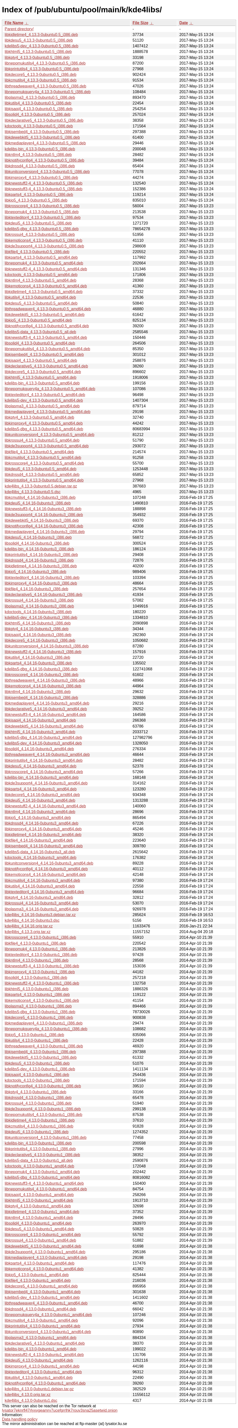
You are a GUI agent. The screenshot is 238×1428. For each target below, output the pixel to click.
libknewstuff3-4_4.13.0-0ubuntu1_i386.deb (42, 966)
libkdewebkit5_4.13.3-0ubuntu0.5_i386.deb (42, 137)
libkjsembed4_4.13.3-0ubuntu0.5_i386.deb (42, 132)
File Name (14, 23)
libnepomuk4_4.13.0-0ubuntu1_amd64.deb (42, 1172)
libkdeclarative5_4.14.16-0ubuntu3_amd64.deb (46, 709)
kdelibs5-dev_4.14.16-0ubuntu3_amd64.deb (43, 743)
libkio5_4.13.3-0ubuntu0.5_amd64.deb (38, 320)
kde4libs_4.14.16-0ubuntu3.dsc (32, 920)
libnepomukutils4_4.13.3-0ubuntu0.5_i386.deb (45, 63)
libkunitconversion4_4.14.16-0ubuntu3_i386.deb (47, 646)
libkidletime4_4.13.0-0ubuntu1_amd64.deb (42, 1212)
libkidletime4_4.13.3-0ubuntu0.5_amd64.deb (44, 292)
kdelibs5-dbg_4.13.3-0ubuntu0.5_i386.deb (42, 229)
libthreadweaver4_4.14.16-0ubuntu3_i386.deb (45, 680)
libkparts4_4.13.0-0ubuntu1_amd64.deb (39, 1263)
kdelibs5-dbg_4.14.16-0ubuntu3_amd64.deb (43, 737)
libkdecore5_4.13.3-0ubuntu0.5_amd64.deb (43, 372)
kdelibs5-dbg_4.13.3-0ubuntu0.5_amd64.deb (44, 429)
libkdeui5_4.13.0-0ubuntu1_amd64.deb (39, 1360)
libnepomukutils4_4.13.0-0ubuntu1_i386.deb (43, 1115)
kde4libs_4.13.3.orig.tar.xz (28, 932)
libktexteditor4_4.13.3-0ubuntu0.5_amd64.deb (45, 395)
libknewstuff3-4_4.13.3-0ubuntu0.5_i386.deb (44, 189)
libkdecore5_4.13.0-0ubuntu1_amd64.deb (41, 1286)
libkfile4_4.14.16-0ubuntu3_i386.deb (36, 589)
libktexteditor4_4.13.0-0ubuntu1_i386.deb (41, 955)
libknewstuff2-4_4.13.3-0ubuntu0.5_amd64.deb (46, 269)
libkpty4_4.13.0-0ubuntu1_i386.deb (35, 1092)
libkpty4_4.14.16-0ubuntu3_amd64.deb (39, 897)
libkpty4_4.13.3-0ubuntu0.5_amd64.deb (39, 417)
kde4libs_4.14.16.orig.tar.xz (29, 926)
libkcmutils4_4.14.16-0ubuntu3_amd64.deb (42, 880)
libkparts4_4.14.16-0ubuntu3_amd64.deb (41, 789)
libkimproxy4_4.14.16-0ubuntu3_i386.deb (41, 583)
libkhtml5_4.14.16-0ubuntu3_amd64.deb (40, 732)
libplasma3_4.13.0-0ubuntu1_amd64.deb (40, 1338)
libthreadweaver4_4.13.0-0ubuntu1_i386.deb (44, 1046)
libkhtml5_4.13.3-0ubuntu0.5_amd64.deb (40, 377)
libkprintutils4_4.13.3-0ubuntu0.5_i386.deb (42, 69)
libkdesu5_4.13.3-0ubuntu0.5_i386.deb (39, 40)
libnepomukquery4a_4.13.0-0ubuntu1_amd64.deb (48, 1315)
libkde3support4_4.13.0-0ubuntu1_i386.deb (43, 1109)
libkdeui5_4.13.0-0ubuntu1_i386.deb (36, 1132)
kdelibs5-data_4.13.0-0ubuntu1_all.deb (39, 1160)
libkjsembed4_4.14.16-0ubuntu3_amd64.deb (44, 846)
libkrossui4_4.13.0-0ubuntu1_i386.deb (38, 1103)
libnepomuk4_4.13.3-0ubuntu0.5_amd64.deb (44, 263)
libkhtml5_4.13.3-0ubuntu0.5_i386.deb (38, 52)
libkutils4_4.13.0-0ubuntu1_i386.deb (36, 1040)
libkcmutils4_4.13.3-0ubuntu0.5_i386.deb (41, 80)
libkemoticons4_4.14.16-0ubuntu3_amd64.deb (45, 874)
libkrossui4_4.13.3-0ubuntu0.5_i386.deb (40, 234)
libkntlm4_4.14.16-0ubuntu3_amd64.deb (40, 812)
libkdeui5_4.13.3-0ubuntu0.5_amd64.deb (40, 469)
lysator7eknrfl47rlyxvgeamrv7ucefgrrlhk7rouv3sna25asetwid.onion (60, 1410)
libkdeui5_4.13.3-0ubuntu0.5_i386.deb (38, 223)
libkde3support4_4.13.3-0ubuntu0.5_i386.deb (44, 246)
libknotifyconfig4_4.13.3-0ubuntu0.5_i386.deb (44, 160)
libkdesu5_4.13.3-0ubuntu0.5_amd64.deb (41, 303)
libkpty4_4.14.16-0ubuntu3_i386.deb (36, 629)
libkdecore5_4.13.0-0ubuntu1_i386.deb (39, 1017)
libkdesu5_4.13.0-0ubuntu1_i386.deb (37, 1063)
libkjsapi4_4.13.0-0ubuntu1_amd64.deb (39, 1195)
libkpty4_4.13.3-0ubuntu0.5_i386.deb (37, 57)
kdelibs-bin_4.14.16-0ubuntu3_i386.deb (39, 549)
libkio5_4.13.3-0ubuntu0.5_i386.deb (36, 200)
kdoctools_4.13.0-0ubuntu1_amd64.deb (39, 1166)
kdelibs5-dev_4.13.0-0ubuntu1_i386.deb (40, 1069)
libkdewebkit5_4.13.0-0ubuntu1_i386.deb (41, 1057)
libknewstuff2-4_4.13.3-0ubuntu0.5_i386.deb (44, 183)
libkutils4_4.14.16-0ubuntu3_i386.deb (37, 657)
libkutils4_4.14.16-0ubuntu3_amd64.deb (40, 886)
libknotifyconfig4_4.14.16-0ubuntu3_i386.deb (44, 526)
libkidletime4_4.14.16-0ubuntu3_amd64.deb (43, 835)
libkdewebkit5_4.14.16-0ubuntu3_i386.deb (42, 520)
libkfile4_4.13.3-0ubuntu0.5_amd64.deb (39, 452)
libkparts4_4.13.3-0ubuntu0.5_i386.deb (39, 194)
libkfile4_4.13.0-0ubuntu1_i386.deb (35, 943)
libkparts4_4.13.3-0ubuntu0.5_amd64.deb (41, 257)
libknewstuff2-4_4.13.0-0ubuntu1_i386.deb (42, 983)
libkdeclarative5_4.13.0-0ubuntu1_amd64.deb (45, 1343)
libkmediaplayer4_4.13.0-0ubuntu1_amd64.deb (46, 1257)
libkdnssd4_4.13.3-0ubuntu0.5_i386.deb (40, 166)
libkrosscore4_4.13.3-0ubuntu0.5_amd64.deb (44, 463)
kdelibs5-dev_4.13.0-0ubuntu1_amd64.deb (42, 1297)
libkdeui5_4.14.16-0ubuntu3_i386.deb (38, 503)
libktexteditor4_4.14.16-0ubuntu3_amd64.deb (44, 892)
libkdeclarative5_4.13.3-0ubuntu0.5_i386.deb (44, 120)
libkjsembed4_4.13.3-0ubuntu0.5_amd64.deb (44, 354)
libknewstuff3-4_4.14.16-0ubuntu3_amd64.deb (45, 715)
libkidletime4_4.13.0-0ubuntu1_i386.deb (40, 1120)
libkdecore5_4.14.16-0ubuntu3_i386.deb (40, 640)
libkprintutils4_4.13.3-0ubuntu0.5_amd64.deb (44, 480)
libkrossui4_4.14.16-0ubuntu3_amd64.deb (41, 903)
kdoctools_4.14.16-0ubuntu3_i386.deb (38, 612)
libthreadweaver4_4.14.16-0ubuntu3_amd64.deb (47, 754)
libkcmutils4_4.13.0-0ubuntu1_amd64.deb (41, 1320)
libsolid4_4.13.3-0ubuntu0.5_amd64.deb (40, 343)
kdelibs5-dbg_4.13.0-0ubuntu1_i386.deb (40, 1012)
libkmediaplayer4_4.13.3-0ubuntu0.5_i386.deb (45, 143)
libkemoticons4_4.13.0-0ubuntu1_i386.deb (42, 1000)
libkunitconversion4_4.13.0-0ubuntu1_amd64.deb (48, 1332)
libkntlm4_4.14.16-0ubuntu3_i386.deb (38, 692)
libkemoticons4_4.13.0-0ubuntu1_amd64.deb (44, 1269)
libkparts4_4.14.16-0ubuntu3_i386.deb (38, 663)
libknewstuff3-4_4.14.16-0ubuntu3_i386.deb (43, 509)
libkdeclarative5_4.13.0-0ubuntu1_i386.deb (42, 1155)
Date (183, 23)
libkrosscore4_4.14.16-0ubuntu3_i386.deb (41, 675)
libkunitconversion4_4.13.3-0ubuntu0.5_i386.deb (47, 172)
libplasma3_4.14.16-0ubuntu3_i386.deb (39, 606)
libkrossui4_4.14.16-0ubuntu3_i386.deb (39, 600)
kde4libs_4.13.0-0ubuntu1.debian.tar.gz (39, 1389)
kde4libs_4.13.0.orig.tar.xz (28, 1395)
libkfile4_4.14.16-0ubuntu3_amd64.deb (39, 840)
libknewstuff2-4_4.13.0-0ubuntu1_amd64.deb (44, 1355)
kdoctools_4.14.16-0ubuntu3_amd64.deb (40, 857)
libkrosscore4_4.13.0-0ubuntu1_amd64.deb (43, 1235)
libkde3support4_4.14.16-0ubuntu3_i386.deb (44, 515)
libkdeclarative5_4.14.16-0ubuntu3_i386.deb (43, 594)
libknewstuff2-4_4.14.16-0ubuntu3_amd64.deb (45, 806)
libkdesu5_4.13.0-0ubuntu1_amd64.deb (39, 1229)
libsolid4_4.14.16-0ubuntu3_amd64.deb (39, 749)
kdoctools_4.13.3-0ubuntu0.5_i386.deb (39, 126)
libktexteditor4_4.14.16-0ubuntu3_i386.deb (42, 577)
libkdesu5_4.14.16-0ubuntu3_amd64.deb (40, 766)
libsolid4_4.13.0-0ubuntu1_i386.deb (36, 977)
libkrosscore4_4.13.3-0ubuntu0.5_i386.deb (42, 206)
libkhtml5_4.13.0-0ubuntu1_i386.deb (36, 989)
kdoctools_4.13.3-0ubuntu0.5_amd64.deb (41, 275)
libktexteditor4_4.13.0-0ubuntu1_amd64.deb (43, 1372)
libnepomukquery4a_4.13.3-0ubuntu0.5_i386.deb (48, 92)
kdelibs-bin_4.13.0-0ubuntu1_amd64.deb (40, 1349)
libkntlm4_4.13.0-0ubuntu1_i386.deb (36, 960)
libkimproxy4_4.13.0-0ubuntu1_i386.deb (40, 972)
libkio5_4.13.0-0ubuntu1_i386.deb (34, 1035)
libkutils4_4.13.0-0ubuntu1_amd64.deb (39, 1378)
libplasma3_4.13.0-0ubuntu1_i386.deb (38, 1006)
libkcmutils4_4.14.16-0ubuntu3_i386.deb (40, 497)
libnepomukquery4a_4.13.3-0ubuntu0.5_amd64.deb (50, 389)
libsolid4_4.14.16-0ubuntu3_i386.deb (37, 543)
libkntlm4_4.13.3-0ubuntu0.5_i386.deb (38, 155)
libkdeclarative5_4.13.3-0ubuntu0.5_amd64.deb (46, 366)
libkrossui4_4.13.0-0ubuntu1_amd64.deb (40, 1240)
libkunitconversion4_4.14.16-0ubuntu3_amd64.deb (49, 863)
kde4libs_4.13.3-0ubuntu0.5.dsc (33, 492)
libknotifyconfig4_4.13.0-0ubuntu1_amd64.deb (45, 1383)
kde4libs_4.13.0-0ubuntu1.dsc (31, 1400)
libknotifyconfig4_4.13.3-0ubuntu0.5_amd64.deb (47, 326)
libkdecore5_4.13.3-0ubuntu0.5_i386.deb (40, 74)
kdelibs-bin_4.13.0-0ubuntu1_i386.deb (38, 1143)
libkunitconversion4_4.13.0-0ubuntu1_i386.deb (45, 1137)
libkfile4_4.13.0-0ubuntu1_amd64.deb (38, 1280)
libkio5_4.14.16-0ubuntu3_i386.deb (35, 572)
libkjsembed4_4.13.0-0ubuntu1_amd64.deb (43, 1292)
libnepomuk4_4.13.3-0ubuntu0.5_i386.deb (42, 212)
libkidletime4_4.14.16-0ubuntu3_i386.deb (41, 566)
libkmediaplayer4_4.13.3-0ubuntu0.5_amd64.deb (47, 412)
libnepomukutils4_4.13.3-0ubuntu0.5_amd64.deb (47, 349)
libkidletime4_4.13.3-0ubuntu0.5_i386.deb (41, 35)
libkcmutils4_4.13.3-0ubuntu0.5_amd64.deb (43, 457)
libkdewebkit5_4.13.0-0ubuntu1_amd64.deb (43, 1246)
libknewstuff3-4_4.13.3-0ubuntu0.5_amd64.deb (46, 337)
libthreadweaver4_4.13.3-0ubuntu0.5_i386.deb (45, 86)
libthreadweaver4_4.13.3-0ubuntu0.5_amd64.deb (48, 309)
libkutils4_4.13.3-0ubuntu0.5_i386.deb (38, 103)
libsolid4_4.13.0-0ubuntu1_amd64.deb (38, 1223)
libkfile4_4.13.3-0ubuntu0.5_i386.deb (37, 252)
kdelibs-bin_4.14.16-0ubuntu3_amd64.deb (42, 777)
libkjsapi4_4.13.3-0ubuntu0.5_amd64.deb (41, 360)
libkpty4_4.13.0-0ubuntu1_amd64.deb (38, 1206)
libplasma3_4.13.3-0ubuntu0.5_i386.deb (40, 97)
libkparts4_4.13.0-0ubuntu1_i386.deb (37, 995)
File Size (140, 23)
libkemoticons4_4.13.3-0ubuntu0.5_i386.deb (43, 240)
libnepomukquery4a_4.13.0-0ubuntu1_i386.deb (46, 1029)
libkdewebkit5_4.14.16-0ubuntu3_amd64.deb (44, 726)
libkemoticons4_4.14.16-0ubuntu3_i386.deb (43, 686)
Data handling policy (19, 1419)
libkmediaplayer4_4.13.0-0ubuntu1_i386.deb (44, 1023)
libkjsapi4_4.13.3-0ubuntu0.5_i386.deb (38, 109)
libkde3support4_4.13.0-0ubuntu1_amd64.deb (45, 1252)
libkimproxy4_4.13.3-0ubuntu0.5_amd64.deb (44, 423)
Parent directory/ (19, 29)
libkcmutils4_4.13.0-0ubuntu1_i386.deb (39, 1126)
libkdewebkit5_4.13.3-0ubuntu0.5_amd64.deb (45, 315)
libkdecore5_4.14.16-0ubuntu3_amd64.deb (42, 795)
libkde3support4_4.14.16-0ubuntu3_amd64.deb (46, 783)
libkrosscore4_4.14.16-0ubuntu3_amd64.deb (44, 772)
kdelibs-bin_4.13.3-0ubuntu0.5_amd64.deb (42, 383)
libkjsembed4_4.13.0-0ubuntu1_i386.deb (40, 1052)
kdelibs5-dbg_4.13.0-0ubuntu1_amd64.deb (42, 1177)
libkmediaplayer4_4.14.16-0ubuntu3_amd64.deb (47, 703)
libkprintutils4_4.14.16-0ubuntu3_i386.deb (41, 555)
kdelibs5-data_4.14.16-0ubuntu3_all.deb (40, 852)
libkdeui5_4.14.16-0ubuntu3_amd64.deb (40, 800)
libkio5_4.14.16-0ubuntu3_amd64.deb (38, 818)
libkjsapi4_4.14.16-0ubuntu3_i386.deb (38, 635)
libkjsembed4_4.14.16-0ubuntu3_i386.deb (41, 698)
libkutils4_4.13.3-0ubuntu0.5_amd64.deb (40, 297)
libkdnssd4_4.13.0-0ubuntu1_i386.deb (38, 1098)
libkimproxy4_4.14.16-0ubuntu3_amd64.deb (43, 829)
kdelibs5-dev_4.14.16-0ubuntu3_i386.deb (41, 617)
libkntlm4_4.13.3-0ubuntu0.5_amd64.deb (40, 280)
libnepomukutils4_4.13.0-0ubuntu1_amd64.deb (46, 1189)
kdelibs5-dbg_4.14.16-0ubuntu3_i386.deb (41, 669)
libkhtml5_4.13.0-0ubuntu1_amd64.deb (39, 1200)
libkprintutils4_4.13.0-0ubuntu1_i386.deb (40, 1149)
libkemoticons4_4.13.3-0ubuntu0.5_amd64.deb (46, 286)
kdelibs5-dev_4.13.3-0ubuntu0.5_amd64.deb (44, 400)
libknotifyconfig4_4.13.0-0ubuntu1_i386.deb (43, 1086)
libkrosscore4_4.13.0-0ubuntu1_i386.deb (40, 937)
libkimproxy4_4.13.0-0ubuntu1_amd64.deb (42, 1366)
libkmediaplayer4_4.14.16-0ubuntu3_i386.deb (45, 532)
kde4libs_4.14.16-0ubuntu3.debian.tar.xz (40, 915)
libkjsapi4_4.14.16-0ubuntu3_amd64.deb (40, 720)
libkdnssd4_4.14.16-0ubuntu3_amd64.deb (41, 823)
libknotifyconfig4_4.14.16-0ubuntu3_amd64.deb (46, 869)
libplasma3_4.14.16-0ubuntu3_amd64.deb (42, 909)
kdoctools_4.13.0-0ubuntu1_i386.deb (37, 1080)
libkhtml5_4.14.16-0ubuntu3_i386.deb (38, 623)
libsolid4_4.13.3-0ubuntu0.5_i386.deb (37, 114)
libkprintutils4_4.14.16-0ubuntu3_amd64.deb (44, 760)
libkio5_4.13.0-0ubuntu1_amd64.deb (37, 1275)
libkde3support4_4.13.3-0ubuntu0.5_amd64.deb (47, 446)
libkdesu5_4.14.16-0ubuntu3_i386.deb (38, 537)
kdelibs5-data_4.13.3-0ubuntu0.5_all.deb (40, 332)
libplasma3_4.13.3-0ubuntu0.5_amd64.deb (42, 406)
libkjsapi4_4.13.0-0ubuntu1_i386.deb (37, 1075)
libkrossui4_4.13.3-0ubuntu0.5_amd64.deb (42, 440)
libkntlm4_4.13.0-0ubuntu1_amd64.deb (39, 1218)
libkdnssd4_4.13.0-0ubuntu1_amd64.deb (40, 1309)
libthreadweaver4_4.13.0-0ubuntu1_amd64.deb (46, 1303)
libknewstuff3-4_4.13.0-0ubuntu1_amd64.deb (44, 1183)
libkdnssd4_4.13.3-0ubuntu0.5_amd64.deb (42, 474)
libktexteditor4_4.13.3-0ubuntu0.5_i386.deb (43, 217)
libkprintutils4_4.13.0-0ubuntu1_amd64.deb (42, 1326)
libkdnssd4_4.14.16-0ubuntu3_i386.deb (39, 560)
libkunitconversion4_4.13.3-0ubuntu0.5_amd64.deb (49, 435)
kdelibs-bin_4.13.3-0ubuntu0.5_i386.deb (40, 149)
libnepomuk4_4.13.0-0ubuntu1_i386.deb (40, 949)
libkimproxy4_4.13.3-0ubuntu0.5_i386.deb (41, 177)
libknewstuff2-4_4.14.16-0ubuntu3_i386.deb (43, 652)
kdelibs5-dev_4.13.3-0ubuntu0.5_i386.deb (41, 46)
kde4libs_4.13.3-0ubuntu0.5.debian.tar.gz (41, 486)
